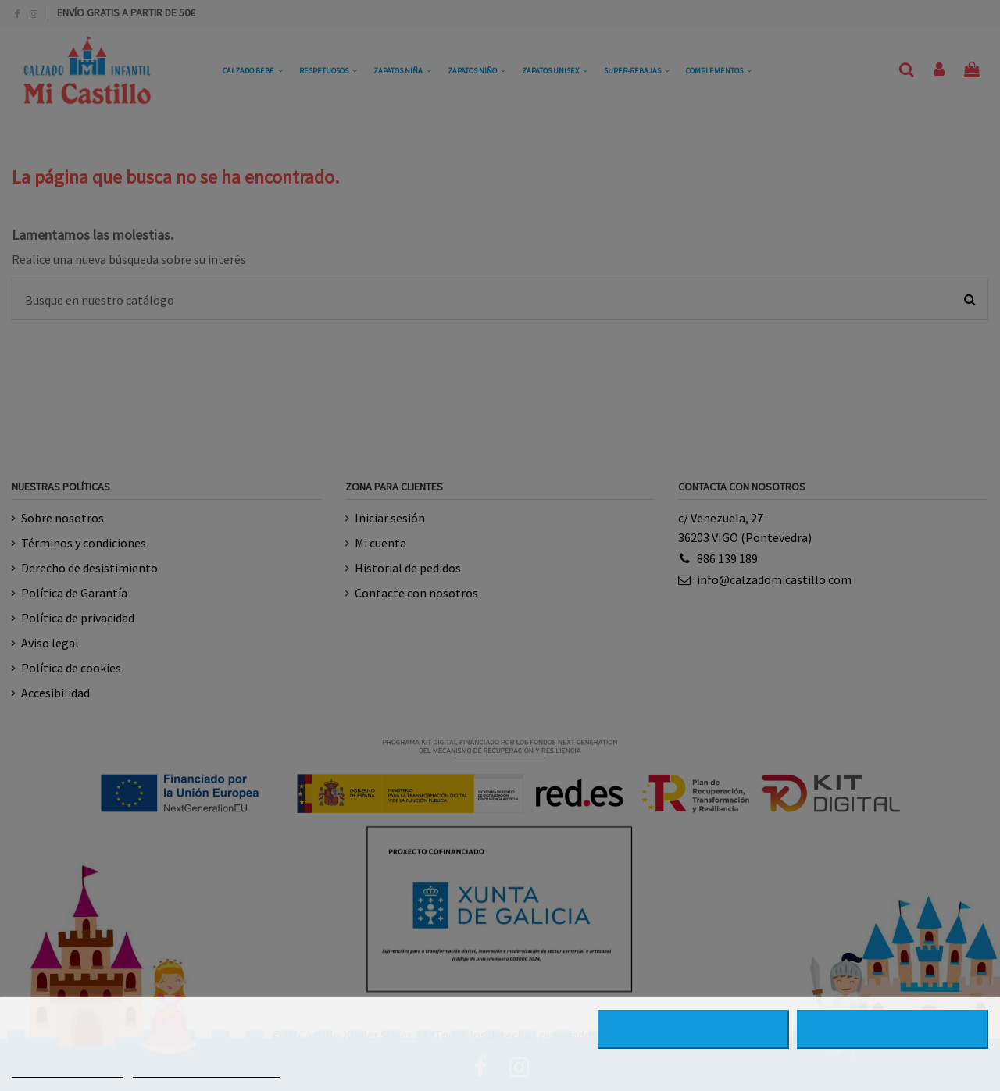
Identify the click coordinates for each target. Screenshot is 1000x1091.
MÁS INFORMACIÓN (67, 1070)
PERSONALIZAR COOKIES (206, 1070)
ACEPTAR (893, 1029)
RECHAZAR (693, 1029)
